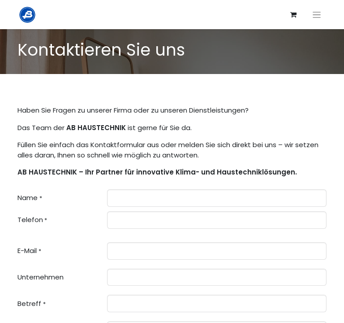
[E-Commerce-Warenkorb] (293, 15)
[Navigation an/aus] (317, 14)
